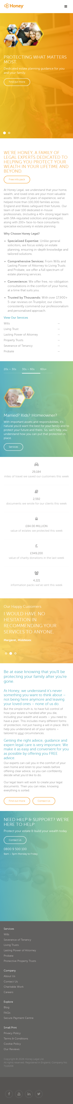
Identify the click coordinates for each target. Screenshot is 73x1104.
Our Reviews (11, 1049)
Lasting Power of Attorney (20, 950)
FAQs (7, 1012)
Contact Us (44, 801)
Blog (6, 1007)
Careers (8, 992)
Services (13, 447)
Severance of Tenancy (17, 939)
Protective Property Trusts (20, 961)
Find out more (17, 82)
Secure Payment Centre (18, 1018)
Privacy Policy (12, 1033)
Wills (6, 934)
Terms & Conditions (16, 1038)
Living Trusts (11, 945)
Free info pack (17, 179)
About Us (9, 976)
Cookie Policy (12, 1043)
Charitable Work (14, 986)
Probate (8, 955)
